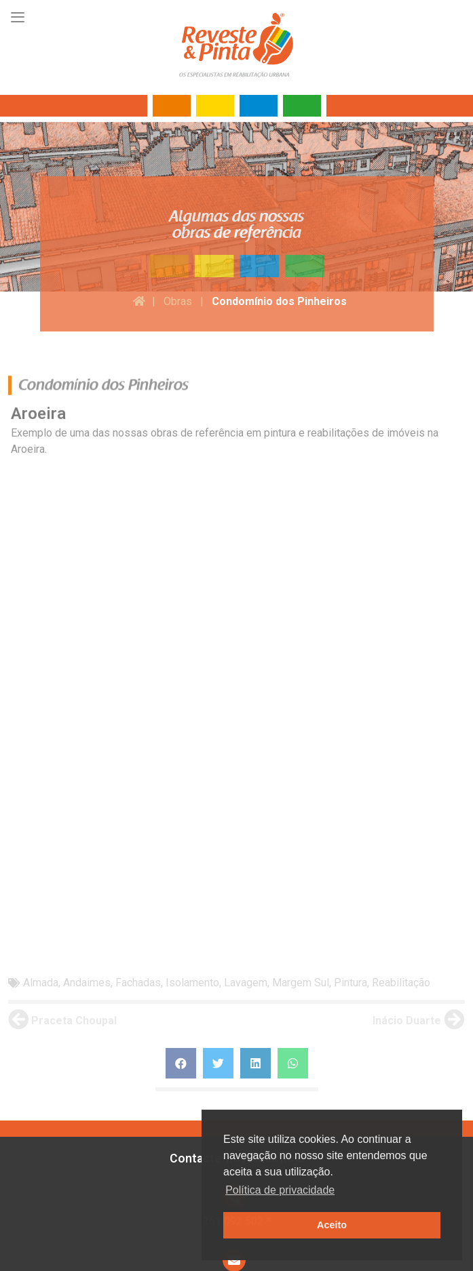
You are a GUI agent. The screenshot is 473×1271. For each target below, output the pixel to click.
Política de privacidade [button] (280, 1190)
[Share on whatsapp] (293, 807)
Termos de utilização (74, 1232)
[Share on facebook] (181, 807)
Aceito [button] (332, 1224)
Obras (178, 301)
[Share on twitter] (218, 807)
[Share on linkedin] (255, 807)
